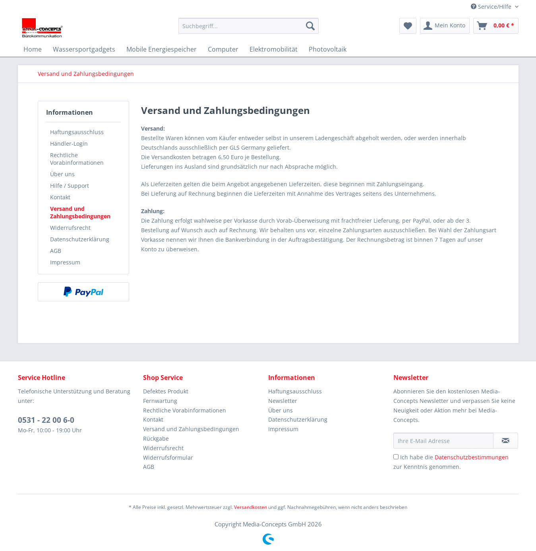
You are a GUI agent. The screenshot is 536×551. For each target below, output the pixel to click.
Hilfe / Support (69, 185)
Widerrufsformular (168, 457)
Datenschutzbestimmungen (472, 457)
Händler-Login (69, 143)
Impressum (65, 262)
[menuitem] (248, 26)
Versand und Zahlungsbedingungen (80, 212)
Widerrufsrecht (70, 227)
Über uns (62, 174)
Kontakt (60, 197)
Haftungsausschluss (77, 132)
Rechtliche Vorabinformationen (77, 158)
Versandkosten (250, 507)
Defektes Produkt (165, 391)
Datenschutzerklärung (79, 239)
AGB (55, 250)
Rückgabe (156, 438)
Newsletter (282, 401)
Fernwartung (160, 401)
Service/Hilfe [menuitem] (492, 6)
